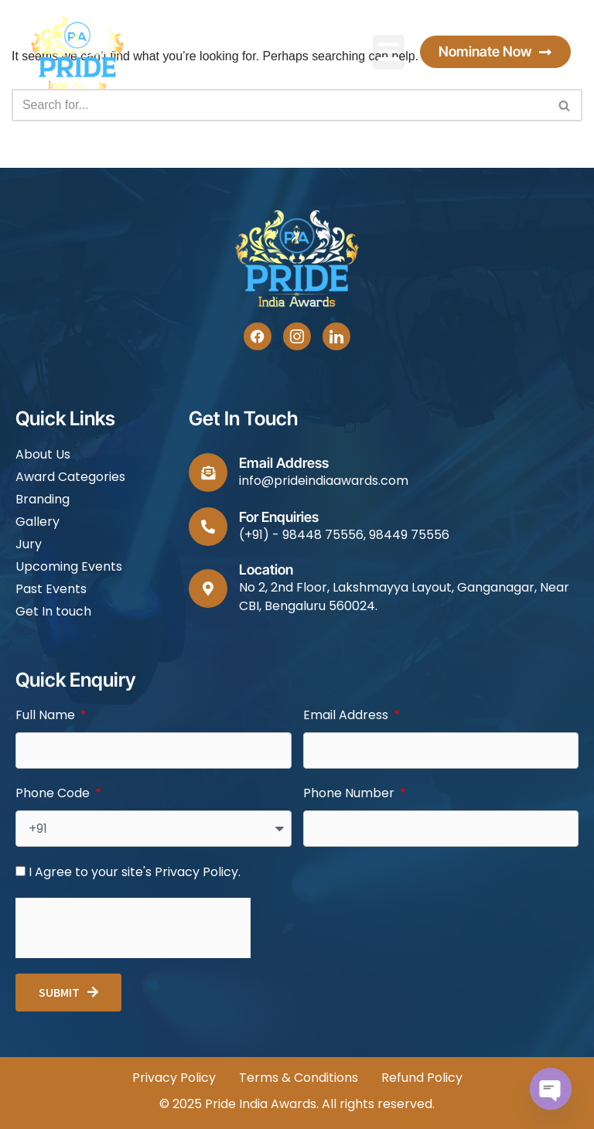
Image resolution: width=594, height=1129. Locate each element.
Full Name (46, 715)
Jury (28, 544)
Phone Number (350, 793)
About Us (42, 454)
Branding (42, 499)
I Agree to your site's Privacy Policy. (135, 872)
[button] (389, 52)
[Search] (280, 106)
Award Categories (70, 477)
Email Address (347, 715)
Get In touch (53, 611)
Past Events (51, 589)
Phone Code (54, 793)
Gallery (37, 521)
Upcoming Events (68, 566)
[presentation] (133, 928)
